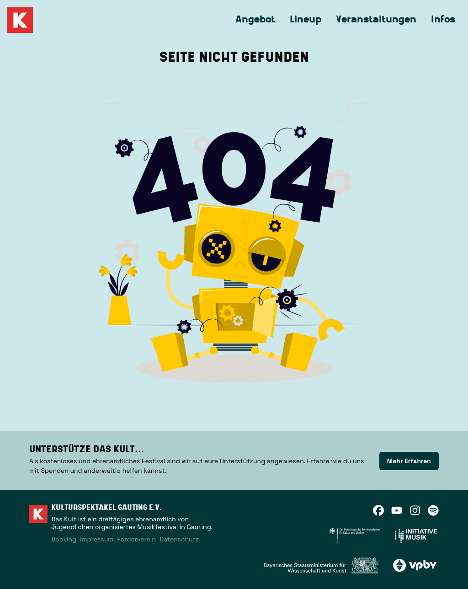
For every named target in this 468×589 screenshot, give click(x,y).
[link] (409, 461)
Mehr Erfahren (409, 461)
